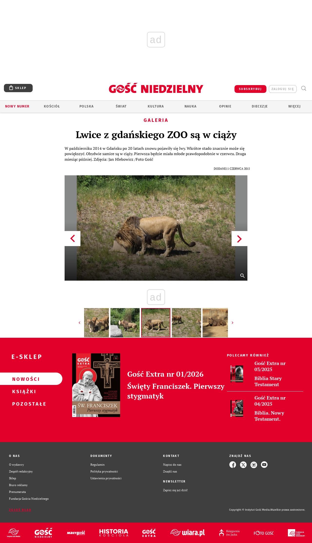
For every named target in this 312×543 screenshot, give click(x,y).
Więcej (294, 106)
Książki (23, 391)
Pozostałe (23, 403)
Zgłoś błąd (20, 510)
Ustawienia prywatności (106, 478)
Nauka (191, 106)
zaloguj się (283, 89)
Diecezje (260, 106)
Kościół (52, 106)
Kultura (156, 106)
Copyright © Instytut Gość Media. (249, 509)
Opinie (225, 106)
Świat (121, 106)
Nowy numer (17, 106)
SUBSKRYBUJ (250, 89)
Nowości (23, 379)
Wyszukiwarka (303, 88)
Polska (86, 106)
